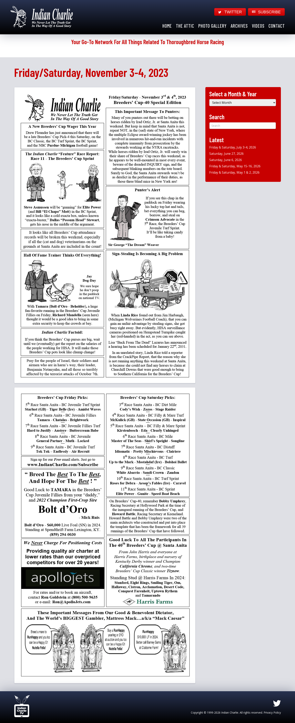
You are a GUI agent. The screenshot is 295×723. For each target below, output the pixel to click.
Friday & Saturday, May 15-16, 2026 (234, 166)
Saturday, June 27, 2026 (226, 153)
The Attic (185, 26)
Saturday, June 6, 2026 (225, 160)
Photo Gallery (212, 26)
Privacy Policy (272, 712)
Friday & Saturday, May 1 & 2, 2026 (234, 172)
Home (167, 26)
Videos (258, 26)
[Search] (242, 125)
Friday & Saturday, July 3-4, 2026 (232, 147)
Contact (277, 26)
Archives (239, 26)
